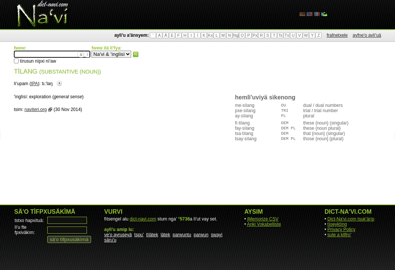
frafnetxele (337, 35)
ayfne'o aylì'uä (367, 35)
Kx (210, 35)
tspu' (139, 234)
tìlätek (152, 234)
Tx (286, 35)
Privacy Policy (342, 229)
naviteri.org (35, 109)
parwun (201, 234)
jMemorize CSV (262, 219)
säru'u (110, 240)
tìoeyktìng (337, 224)
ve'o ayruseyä (118, 234)
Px (255, 35)
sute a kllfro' (340, 234)
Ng (235, 35)
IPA (34, 83)
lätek (165, 234)
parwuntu (182, 234)
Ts (280, 35)
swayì (217, 234)
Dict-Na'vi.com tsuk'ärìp (351, 219)
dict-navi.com (143, 219)
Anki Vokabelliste (264, 224)
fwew (136, 54)
